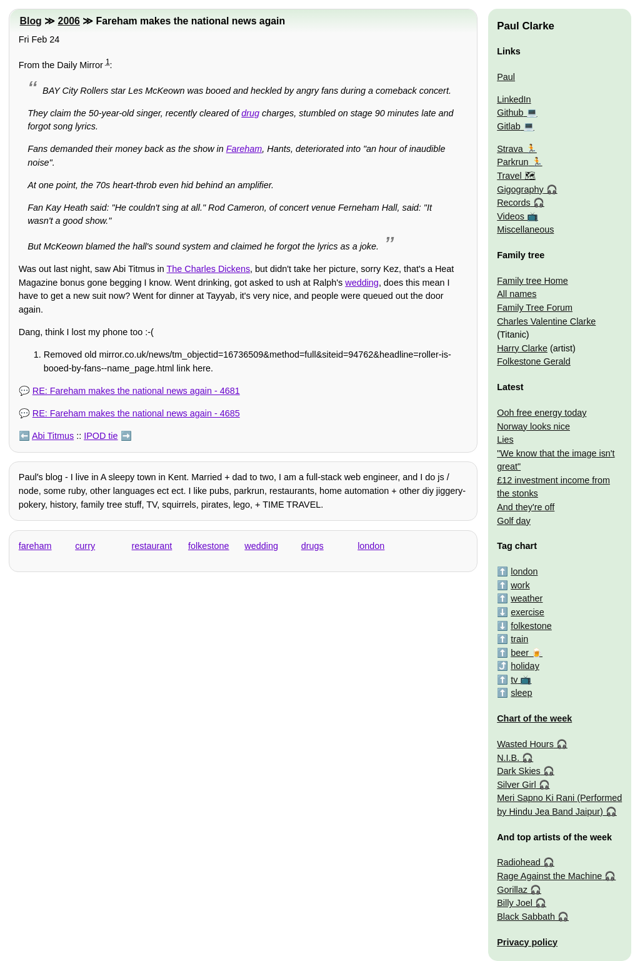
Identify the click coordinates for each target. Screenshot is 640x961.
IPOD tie (101, 436)
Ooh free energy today (541, 413)
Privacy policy (527, 942)
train (519, 639)
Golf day (514, 521)
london (371, 546)
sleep (521, 693)
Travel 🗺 (516, 176)
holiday (525, 666)
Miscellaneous (525, 229)
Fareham (244, 149)
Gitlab (509, 126)
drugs (312, 546)
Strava (510, 149)
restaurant (152, 546)
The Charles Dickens (209, 269)
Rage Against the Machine (549, 876)
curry (85, 546)
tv (514, 680)
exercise (527, 612)
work (520, 585)
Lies (505, 440)
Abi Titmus (53, 436)
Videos (510, 216)
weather (526, 598)
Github (510, 113)
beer (520, 653)
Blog (31, 21)
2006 (69, 21)
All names (516, 294)
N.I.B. (508, 758)
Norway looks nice (533, 426)
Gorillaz (512, 890)
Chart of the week (534, 718)
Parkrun (512, 162)
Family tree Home (532, 281)
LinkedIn (514, 99)
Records (514, 203)
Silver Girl (516, 785)
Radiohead (519, 862)
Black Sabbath (526, 917)
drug (250, 113)
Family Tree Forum (534, 308)
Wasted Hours (525, 744)
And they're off (525, 507)
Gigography (520, 189)
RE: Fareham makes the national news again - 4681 (136, 391)
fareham (35, 546)
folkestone (208, 546)
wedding (362, 283)
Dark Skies (519, 771)
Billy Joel (514, 903)
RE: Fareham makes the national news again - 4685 (136, 413)
